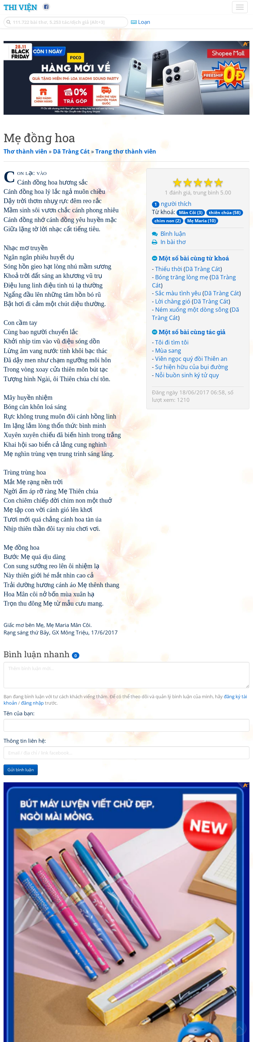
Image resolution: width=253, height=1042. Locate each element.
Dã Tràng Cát (202, 269)
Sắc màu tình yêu (178, 293)
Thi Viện (20, 7)
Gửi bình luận (20, 770)
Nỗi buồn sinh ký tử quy (187, 375)
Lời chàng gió (172, 301)
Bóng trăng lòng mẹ (181, 277)
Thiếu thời (168, 269)
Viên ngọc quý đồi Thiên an (191, 359)
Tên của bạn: (19, 713)
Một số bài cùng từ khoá (190, 258)
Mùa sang (168, 350)
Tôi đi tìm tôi (172, 342)
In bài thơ (173, 242)
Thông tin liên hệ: (25, 740)
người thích (171, 204)
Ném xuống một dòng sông (191, 309)
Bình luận (173, 234)
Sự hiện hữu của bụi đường (191, 367)
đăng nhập (32, 703)
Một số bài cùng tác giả (189, 332)
